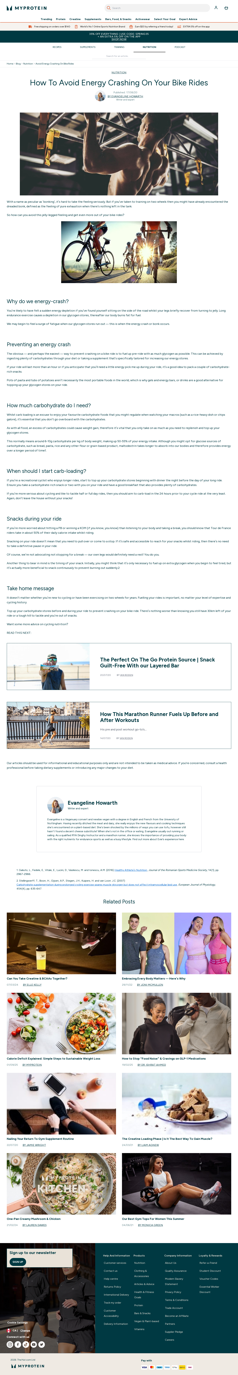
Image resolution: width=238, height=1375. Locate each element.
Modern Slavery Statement (174, 1281)
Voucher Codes (208, 1278)
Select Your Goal (164, 19)
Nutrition (149, 47)
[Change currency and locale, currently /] (48, 1331)
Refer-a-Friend (208, 1262)
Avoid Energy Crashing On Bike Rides (55, 63)
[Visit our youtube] (33, 1344)
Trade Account (174, 1308)
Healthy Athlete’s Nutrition (131, 870)
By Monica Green (150, 1225)
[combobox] (157, 8)
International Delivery (116, 1294)
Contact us (111, 1270)
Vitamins (139, 1329)
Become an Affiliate (177, 1315)
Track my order (112, 1302)
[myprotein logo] (26, 8)
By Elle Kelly (32, 984)
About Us (170, 1262)
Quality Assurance (176, 1270)
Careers (169, 1339)
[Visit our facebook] (18, 1344)
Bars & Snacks (142, 1313)
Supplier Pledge (174, 1331)
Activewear (142, 19)
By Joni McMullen (150, 984)
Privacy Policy (173, 1292)
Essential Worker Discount (209, 1289)
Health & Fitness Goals (144, 1294)
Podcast (180, 47)
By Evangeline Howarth (125, 96)
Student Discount (210, 1270)
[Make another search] (119, 56)
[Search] (108, 8)
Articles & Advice (144, 1284)
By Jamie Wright (34, 1145)
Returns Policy (112, 1286)
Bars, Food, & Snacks (118, 19)
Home (10, 63)
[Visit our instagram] (10, 1344)
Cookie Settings (17, 1322)
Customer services (115, 1262)
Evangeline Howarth (93, 803)
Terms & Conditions (176, 1300)
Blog (18, 63)
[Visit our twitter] (41, 1344)
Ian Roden (126, 675)
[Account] (216, 8)
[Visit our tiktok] (25, 1344)
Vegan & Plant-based (146, 1321)
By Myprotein (32, 1064)
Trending (46, 19)
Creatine (75, 19)
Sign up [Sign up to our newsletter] (18, 1261)
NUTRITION (119, 72)
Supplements (93, 19)
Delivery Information (116, 1323)
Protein (60, 19)
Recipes (57, 47)
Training (119, 47)
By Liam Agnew (148, 1145)
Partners (170, 1323)
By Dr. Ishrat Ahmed (152, 1064)
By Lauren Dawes (34, 1225)
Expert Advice (188, 19)
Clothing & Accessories (141, 1273)
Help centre (111, 1278)
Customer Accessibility (111, 1313)
